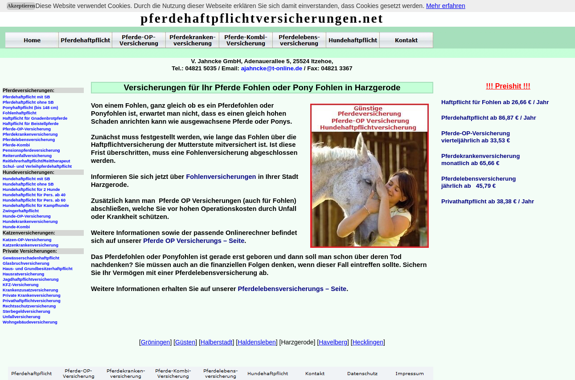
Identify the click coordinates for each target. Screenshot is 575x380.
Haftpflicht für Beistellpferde (30, 123)
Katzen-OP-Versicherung (27, 240)
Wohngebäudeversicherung (30, 322)
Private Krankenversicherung (32, 295)
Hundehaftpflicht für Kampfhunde (36, 205)
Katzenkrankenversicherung (30, 245)
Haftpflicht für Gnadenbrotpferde (35, 118)
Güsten (185, 342)
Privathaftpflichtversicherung (32, 301)
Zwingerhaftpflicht (21, 211)
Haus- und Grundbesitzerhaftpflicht (38, 269)
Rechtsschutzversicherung (29, 306)
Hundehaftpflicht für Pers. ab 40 (34, 195)
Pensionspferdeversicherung (31, 150)
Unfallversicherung (22, 317)
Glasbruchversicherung (26, 263)
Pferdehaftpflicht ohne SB (28, 102)
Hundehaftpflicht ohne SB (28, 184)
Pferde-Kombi (16, 145)
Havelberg (333, 342)
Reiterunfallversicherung (27, 156)
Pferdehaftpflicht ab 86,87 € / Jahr (488, 117)
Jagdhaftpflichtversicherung (30, 279)
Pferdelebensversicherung (29, 139)
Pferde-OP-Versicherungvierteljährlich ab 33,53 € (475, 137)
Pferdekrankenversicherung (30, 134)
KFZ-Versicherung (20, 285)
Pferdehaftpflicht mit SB (26, 97)
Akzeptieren (21, 6)
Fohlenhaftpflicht (20, 113)
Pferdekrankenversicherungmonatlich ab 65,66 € (480, 159)
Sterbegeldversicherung (26, 311)
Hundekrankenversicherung (30, 221)
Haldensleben (257, 342)
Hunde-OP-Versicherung (27, 216)
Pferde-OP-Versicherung (27, 129)
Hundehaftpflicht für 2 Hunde (31, 189)
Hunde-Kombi (16, 227)
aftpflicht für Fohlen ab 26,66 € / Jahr (497, 102)
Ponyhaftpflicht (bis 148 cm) (30, 107)
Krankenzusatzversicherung (30, 290)
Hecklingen (368, 342)
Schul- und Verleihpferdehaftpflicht (37, 166)
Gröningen (155, 342)
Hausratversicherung (23, 274)
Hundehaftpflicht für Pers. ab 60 (34, 200)
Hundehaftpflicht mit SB (26, 179)
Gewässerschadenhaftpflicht (31, 258)
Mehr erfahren (445, 5)
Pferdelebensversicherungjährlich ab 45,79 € (478, 182)
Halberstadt (217, 342)
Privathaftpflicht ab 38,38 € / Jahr (487, 201)
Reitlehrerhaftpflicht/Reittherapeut (36, 161)
